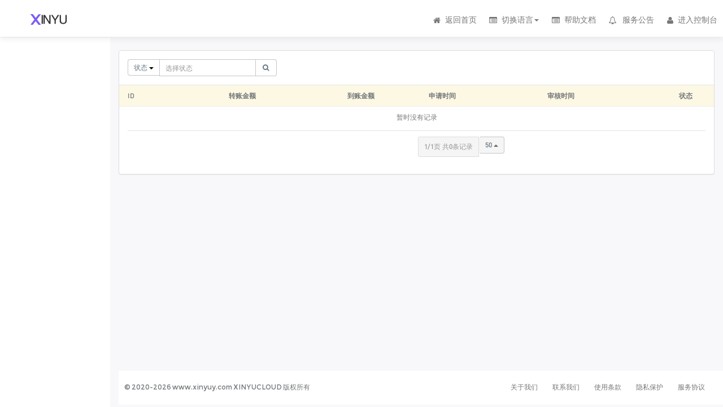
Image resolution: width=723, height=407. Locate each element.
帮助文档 (573, 20)
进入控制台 (691, 20)
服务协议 (691, 387)
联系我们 (566, 387)
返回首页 (454, 20)
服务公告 (631, 20)
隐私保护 (649, 387)
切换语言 (513, 20)
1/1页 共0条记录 (448, 146)
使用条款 (607, 387)
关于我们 (524, 387)
